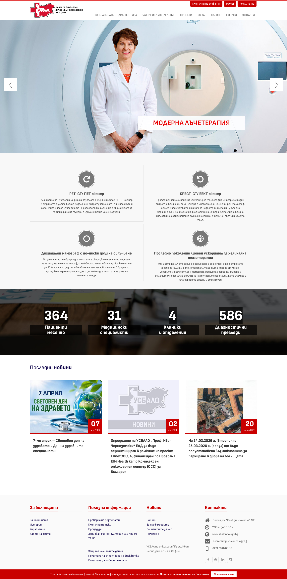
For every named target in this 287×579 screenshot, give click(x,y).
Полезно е (152, 534)
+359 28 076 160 (221, 548)
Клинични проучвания (206, 4)
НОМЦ (230, 4)
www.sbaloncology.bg (225, 534)
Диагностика (127, 13)
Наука (201, 13)
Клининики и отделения (158, 13)
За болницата (104, 13)
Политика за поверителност (107, 560)
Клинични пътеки (99, 525)
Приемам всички (224, 574)
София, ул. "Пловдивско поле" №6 (234, 520)
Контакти (248, 13)
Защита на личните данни (105, 551)
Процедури (95, 529)
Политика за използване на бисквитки (113, 556)
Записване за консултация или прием (112, 534)
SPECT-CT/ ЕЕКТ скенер (200, 193)
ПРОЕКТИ (186, 13)
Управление (37, 529)
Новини (231, 13)
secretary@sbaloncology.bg (230, 541)
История (36, 525)
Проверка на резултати (104, 520)
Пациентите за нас (159, 529)
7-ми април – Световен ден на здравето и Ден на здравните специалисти (58, 445)
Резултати (247, 4)
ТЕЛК (91, 538)
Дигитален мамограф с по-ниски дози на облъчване (86, 253)
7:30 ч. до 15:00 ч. (223, 527)
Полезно (215, 13)
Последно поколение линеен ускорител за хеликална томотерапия (200, 255)
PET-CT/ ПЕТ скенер (86, 193)
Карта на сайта (40, 534)
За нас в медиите (157, 525)
